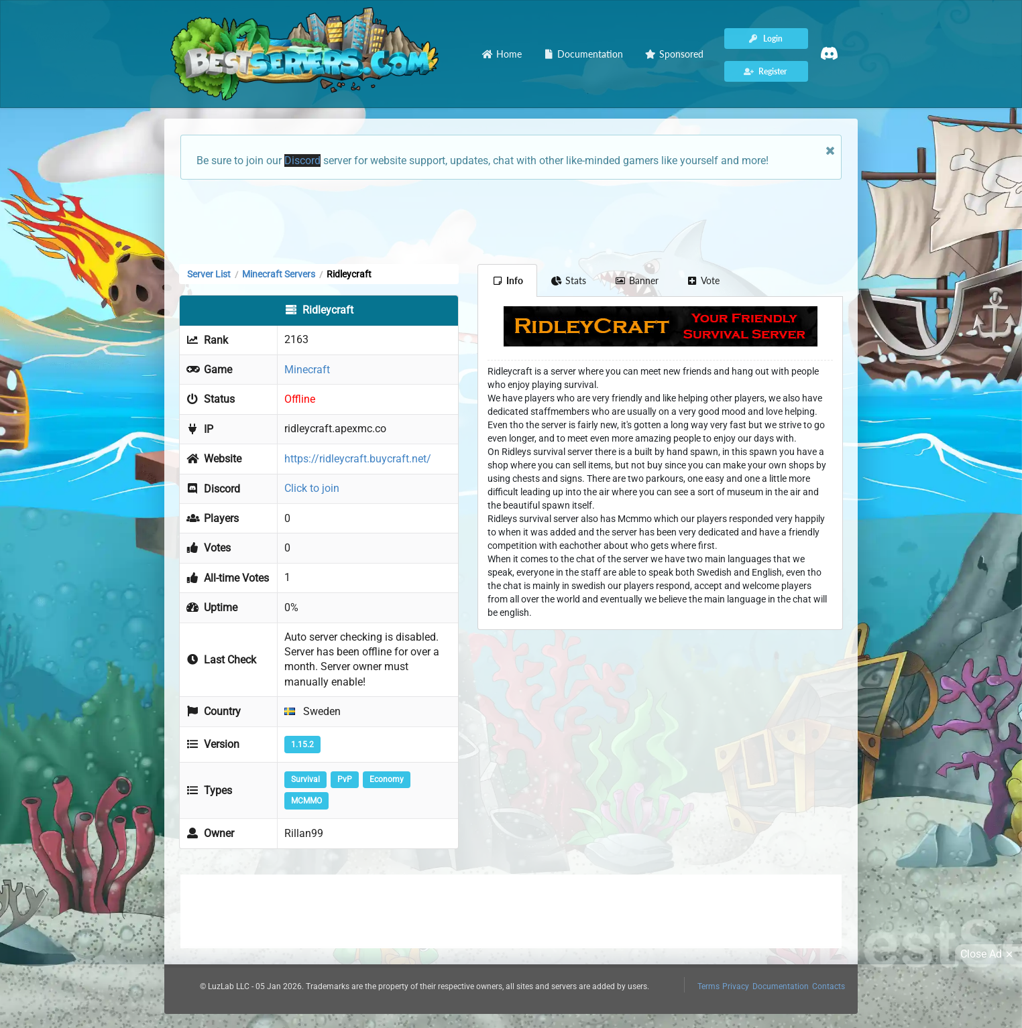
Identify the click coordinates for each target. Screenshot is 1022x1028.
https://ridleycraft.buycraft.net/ (357, 458)
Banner (636, 280)
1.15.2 (302, 744)
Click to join (311, 488)
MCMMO (306, 801)
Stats (569, 280)
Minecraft (307, 369)
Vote (703, 280)
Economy (387, 779)
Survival (305, 779)
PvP (344, 779)
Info (507, 280)
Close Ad (988, 954)
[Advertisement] (511, 220)
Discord (302, 160)
